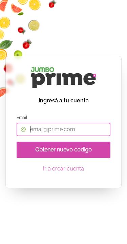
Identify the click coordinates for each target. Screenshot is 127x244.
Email (22, 117)
